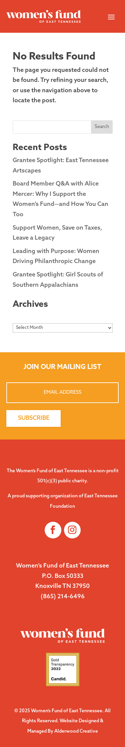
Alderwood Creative (76, 731)
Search (102, 126)
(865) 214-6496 (63, 597)
